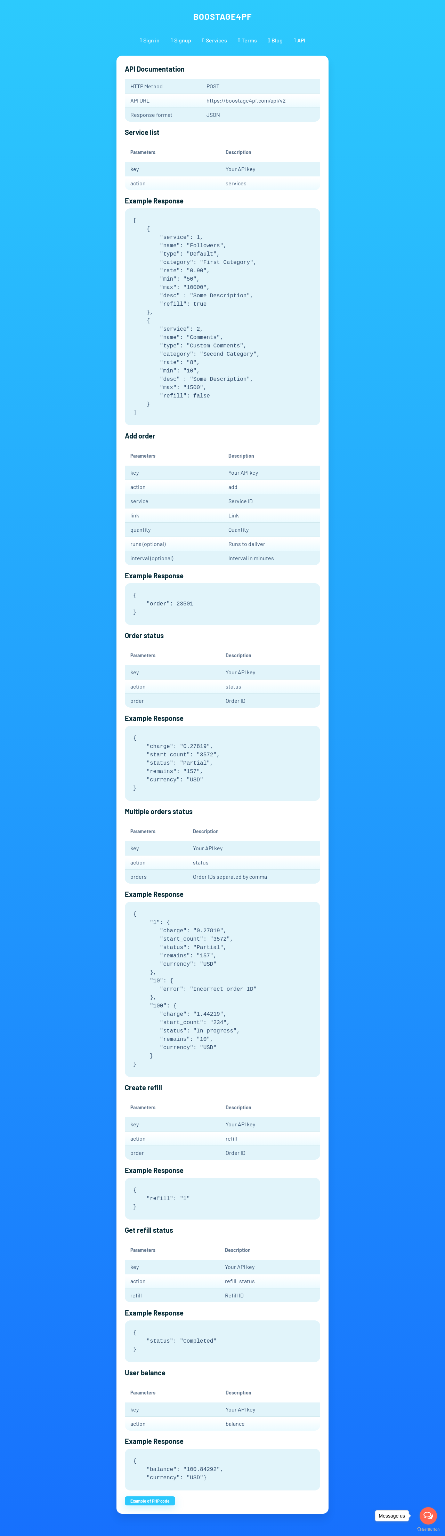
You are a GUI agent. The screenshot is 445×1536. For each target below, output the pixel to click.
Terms (247, 40)
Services (214, 40)
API (299, 40)
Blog (275, 40)
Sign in (150, 40)
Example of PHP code (150, 1500)
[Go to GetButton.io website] (428, 1529)
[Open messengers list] (428, 1516)
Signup (181, 40)
